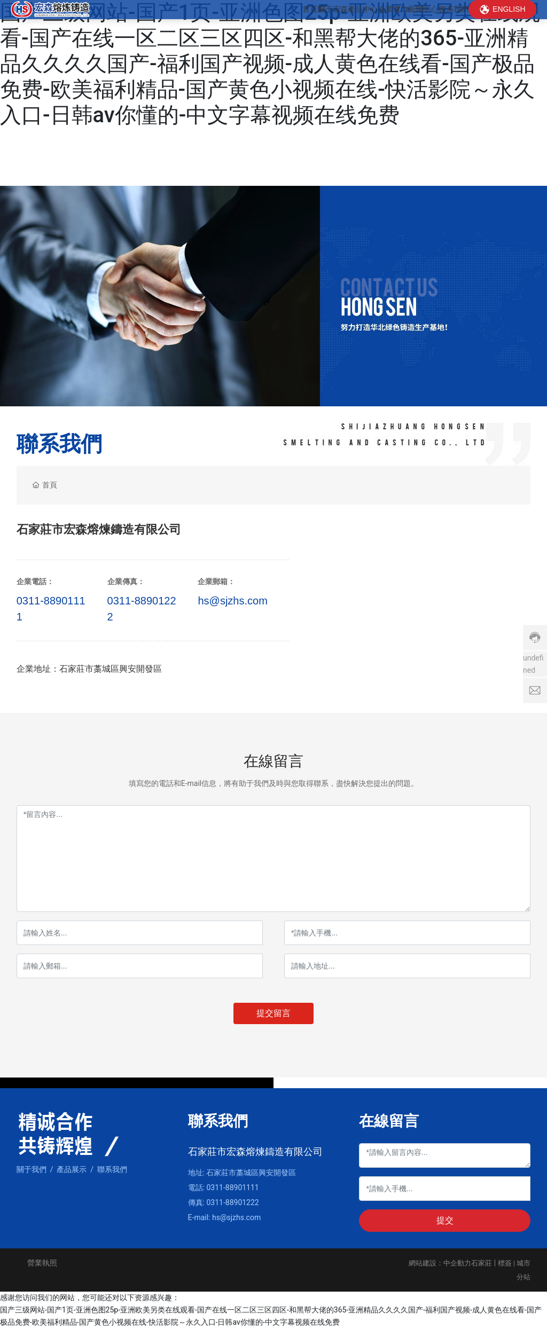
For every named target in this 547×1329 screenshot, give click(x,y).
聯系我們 (112, 1169)
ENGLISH (509, 24)
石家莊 (481, 1263)
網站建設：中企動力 (440, 1263)
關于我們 (31, 1169)
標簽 (505, 1263)
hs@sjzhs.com (232, 601)
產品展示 (72, 1169)
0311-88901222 (232, 1202)
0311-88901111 (232, 1187)
